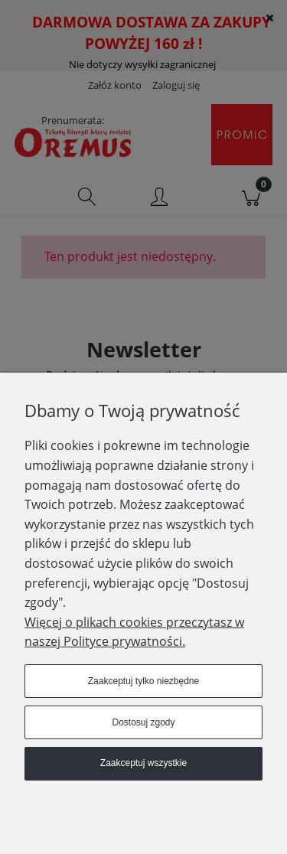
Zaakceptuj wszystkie (143, 763)
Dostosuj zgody (143, 722)
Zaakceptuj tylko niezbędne (143, 681)
